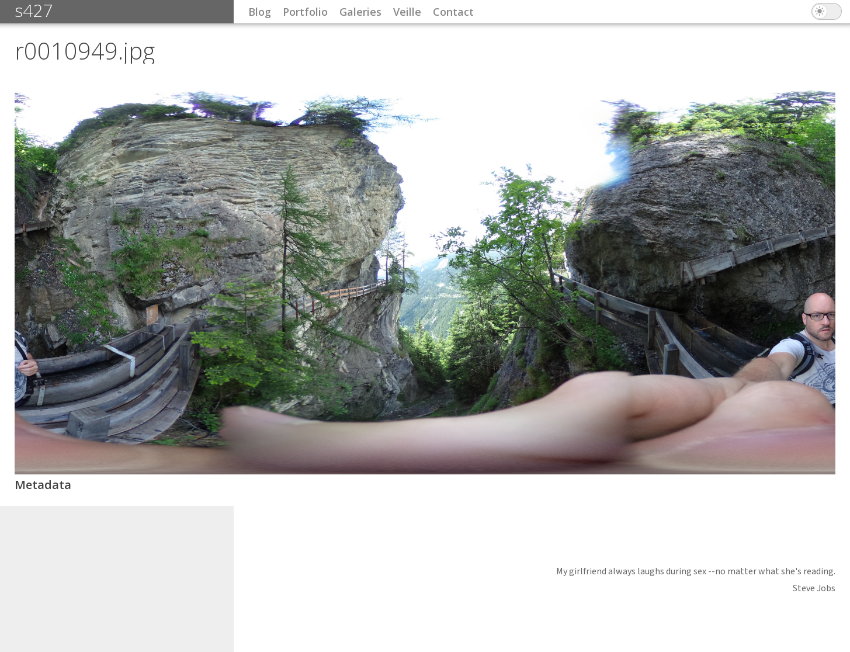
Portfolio (305, 12)
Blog (259, 12)
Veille (407, 12)
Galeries (360, 12)
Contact (453, 12)
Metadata (43, 485)
